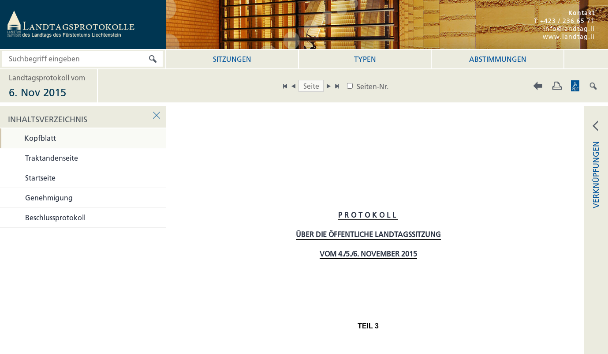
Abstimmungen (497, 59)
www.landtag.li (569, 37)
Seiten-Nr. (372, 86)
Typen (365, 59)
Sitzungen (232, 59)
